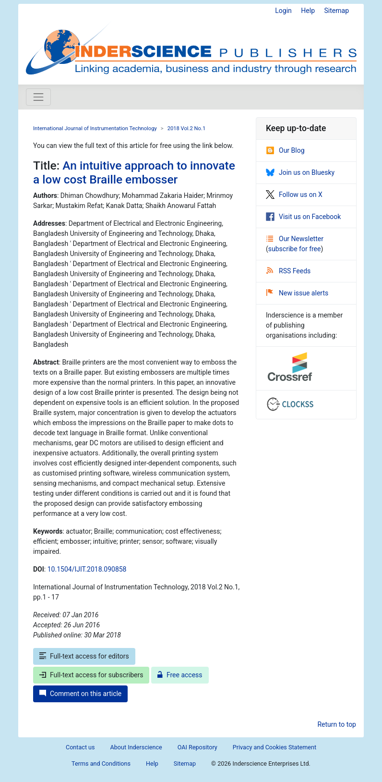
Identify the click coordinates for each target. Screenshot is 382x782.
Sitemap (336, 10)
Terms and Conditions (101, 763)
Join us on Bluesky (300, 172)
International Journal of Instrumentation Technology (95, 128)
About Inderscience (136, 747)
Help (308, 10)
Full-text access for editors (84, 656)
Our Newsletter (294, 239)
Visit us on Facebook (303, 216)
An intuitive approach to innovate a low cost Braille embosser (134, 172)
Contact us (80, 747)
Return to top (336, 724)
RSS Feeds (288, 271)
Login (283, 10)
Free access (180, 675)
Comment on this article (80, 693)
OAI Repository (197, 747)
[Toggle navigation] (38, 97)
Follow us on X (294, 194)
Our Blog (285, 150)
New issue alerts (297, 293)
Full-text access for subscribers (91, 675)
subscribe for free (294, 249)
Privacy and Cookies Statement (274, 747)
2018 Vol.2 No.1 (186, 128)
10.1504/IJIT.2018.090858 (87, 569)
